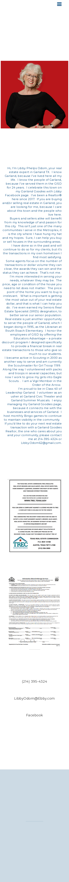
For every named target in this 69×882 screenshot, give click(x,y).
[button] (59, 4)
